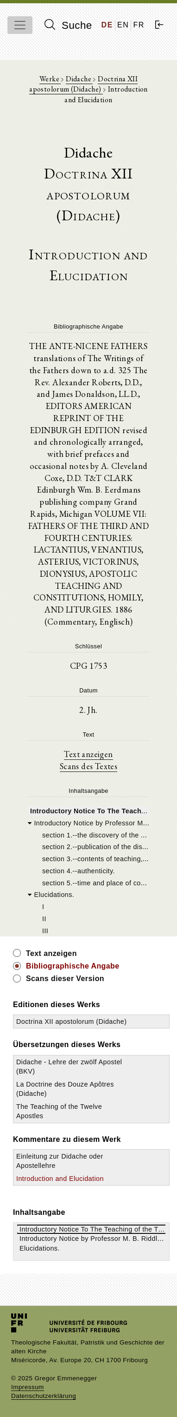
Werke (50, 79)
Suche (68, 25)
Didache (79, 79)
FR (139, 25)
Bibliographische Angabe (73, 966)
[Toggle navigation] (19, 25)
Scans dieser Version (65, 978)
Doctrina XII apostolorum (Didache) (83, 84)
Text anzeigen (88, 753)
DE (107, 25)
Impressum (27, 1387)
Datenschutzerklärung (43, 1395)
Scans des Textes (88, 765)
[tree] (88, 870)
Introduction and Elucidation (60, 1178)
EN (123, 25)
